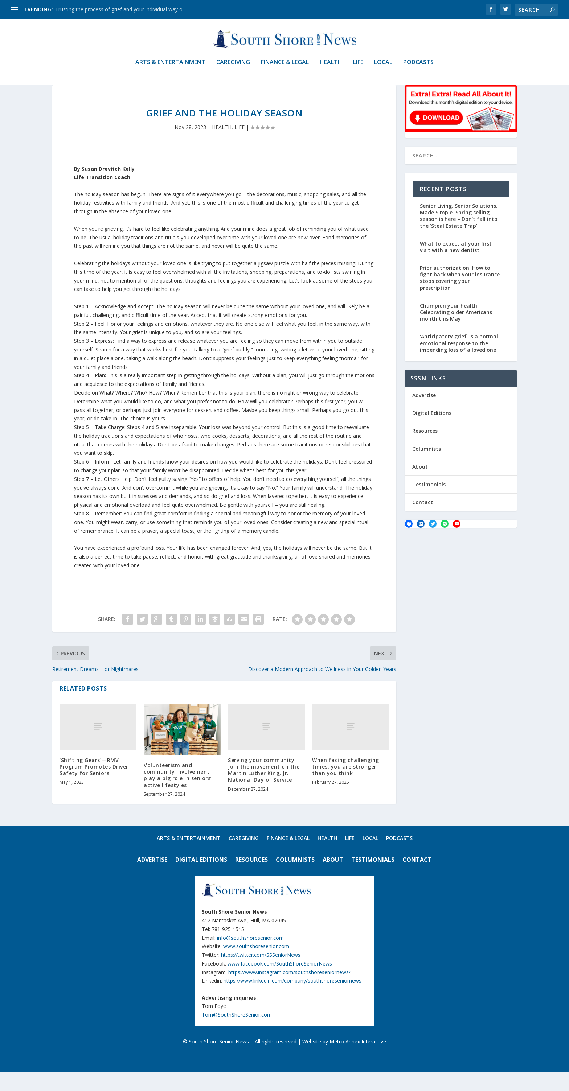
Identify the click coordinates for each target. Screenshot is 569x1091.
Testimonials (429, 503)
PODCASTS (418, 67)
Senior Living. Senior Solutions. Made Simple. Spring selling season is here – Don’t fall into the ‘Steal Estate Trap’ (459, 234)
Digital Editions (431, 431)
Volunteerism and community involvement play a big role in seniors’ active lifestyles (178, 794)
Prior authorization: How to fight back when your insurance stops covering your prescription (460, 296)
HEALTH (331, 67)
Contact (422, 521)
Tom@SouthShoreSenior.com (237, 1033)
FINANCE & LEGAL (285, 67)
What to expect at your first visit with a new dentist (456, 265)
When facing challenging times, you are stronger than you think (345, 785)
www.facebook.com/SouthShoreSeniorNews (280, 982)
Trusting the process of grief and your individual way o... (120, 9)
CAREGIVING (233, 67)
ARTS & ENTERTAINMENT (170, 67)
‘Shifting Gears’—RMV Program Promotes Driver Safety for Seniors (94, 785)
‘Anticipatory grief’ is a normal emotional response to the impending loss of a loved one (459, 362)
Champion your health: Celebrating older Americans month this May (456, 331)
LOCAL (383, 67)
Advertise (424, 414)
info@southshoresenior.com (250, 956)
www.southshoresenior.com (256, 965)
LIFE (358, 67)
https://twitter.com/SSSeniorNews (260, 973)
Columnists (426, 467)
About (420, 485)
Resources (425, 449)
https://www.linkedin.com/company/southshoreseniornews (292, 999)
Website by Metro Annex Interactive (344, 1060)
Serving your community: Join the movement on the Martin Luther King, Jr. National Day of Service (263, 788)
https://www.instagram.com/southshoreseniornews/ (289, 991)
